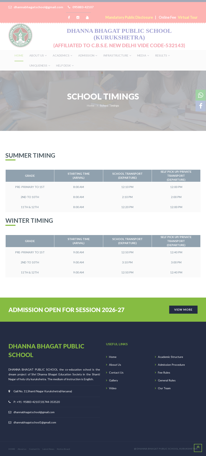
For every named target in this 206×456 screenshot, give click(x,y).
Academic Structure (170, 356)
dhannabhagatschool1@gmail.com (34, 422)
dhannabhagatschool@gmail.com (34, 412)
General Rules (167, 380)
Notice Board (63, 449)
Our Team (164, 388)
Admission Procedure (171, 364)
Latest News (48, 449)
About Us (115, 364)
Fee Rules (164, 372)
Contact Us (116, 372)
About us (22, 449)
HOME (11, 449)
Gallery (113, 380)
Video (112, 388)
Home (112, 356)
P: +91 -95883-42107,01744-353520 (36, 402)
